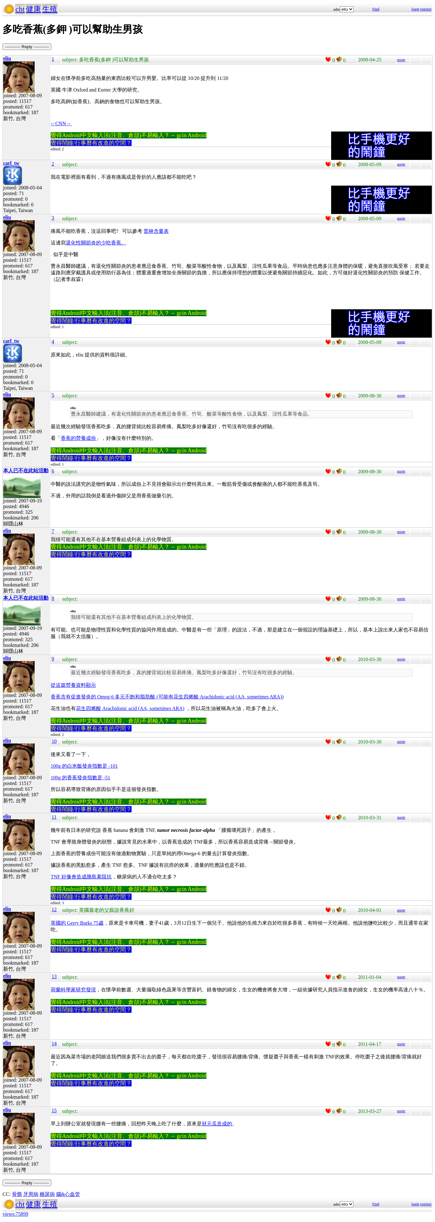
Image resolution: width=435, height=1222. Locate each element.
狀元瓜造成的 (217, 1123)
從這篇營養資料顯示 (73, 685)
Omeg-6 (106, 696)
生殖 (49, 9)
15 (54, 1110)
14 (54, 1043)
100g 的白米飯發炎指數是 (84, 766)
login (415, 9)
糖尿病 (47, 1194)
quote (401, 60)
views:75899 (15, 1214)
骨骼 (17, 1194)
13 (54, 976)
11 (54, 817)
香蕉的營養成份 (78, 438)
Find (375, 9)
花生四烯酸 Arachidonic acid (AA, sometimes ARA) (130, 708)
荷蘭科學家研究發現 (73, 989)
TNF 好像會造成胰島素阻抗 (81, 876)
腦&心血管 (68, 1194)
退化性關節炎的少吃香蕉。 (96, 242)
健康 (33, 9)
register (426, 9)
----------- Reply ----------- (27, 46)
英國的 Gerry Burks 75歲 (77, 923)
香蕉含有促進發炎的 (74, 696)
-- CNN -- (61, 123)
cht (20, 9)
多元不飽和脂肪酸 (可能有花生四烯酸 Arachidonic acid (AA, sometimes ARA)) (199, 696)
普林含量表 (156, 231)
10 (54, 741)
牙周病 (30, 1194)
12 (54, 909)
